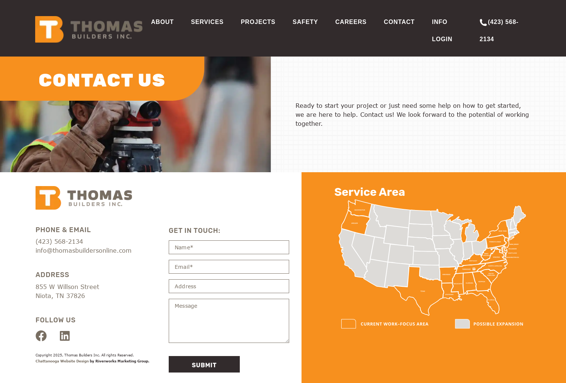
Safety (305, 22)
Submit (204, 365)
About (162, 22)
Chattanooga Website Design (62, 361)
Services (207, 22)
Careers (351, 22)
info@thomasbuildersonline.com (84, 251)
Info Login (442, 30)
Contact (399, 22)
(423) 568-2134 (499, 30)
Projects (258, 22)
